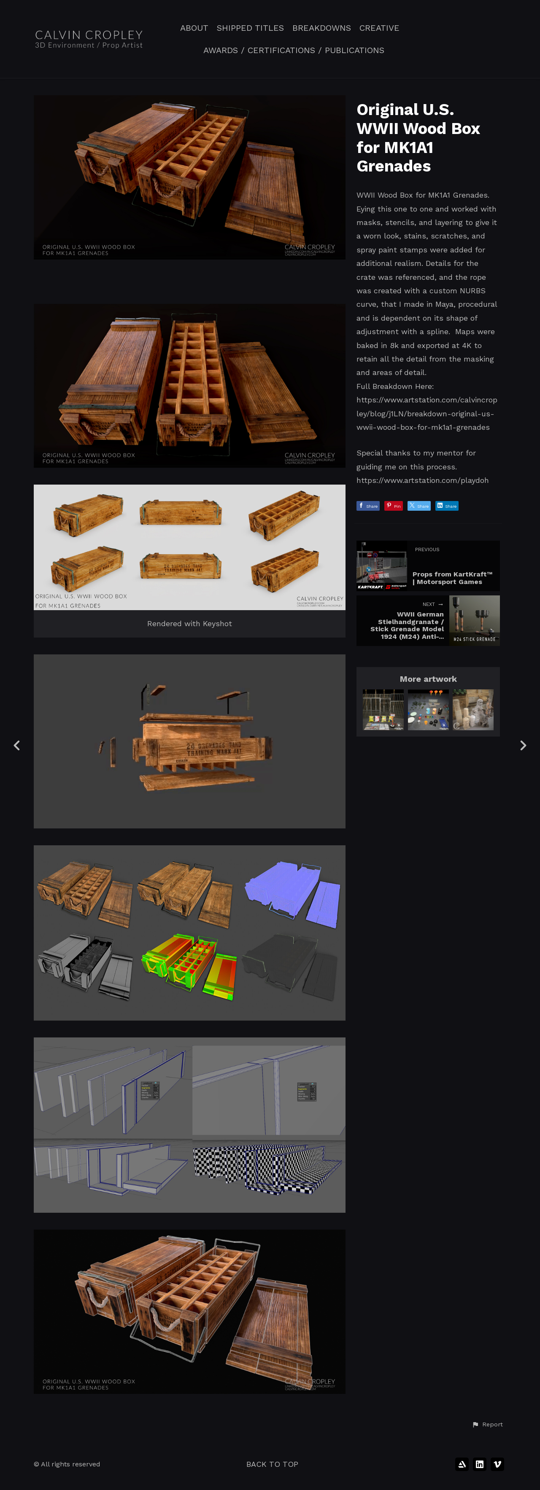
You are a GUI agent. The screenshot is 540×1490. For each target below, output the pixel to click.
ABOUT (194, 28)
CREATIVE (379, 28)
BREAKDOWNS (321, 28)
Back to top (272, 1464)
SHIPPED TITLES (250, 28)
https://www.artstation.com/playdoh (422, 480)
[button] (487, 1425)
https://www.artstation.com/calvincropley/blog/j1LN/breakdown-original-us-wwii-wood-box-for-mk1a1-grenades (426, 413)
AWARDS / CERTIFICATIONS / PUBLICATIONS (293, 50)
